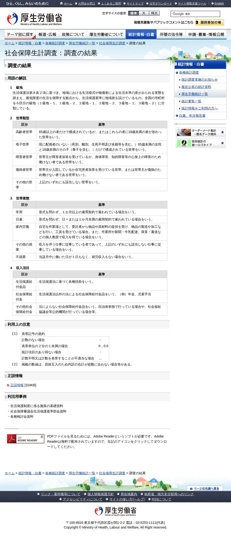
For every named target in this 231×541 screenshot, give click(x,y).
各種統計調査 (55, 43)
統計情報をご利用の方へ (200, 108)
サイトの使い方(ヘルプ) (126, 499)
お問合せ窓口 (86, 3)
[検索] (195, 14)
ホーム (68, 3)
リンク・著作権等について (60, 494)
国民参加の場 (210, 22)
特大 (154, 13)
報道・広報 (47, 34)
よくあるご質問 (111, 3)
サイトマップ (135, 3)
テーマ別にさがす (20, 34)
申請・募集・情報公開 (206, 34)
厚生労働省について (106, 34)
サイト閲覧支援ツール (192, 3)
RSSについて (162, 499)
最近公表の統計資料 (196, 87)
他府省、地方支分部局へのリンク (169, 494)
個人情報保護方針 (100, 494)
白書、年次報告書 (192, 115)
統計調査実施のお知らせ (200, 79)
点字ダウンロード (160, 3)
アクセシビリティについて (83, 499)
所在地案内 (129, 494)
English (219, 3)
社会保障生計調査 (112, 43)
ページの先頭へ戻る (205, 488)
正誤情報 (17, 385)
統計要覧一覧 (191, 101)
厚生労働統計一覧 (82, 43)
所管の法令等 (171, 34)
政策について (73, 34)
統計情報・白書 (141, 34)
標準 (133, 13)
